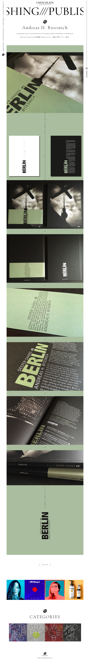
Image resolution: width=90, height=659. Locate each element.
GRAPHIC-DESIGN (3, 9)
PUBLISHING (3, 21)
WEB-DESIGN (3, 46)
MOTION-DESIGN (3, 34)
